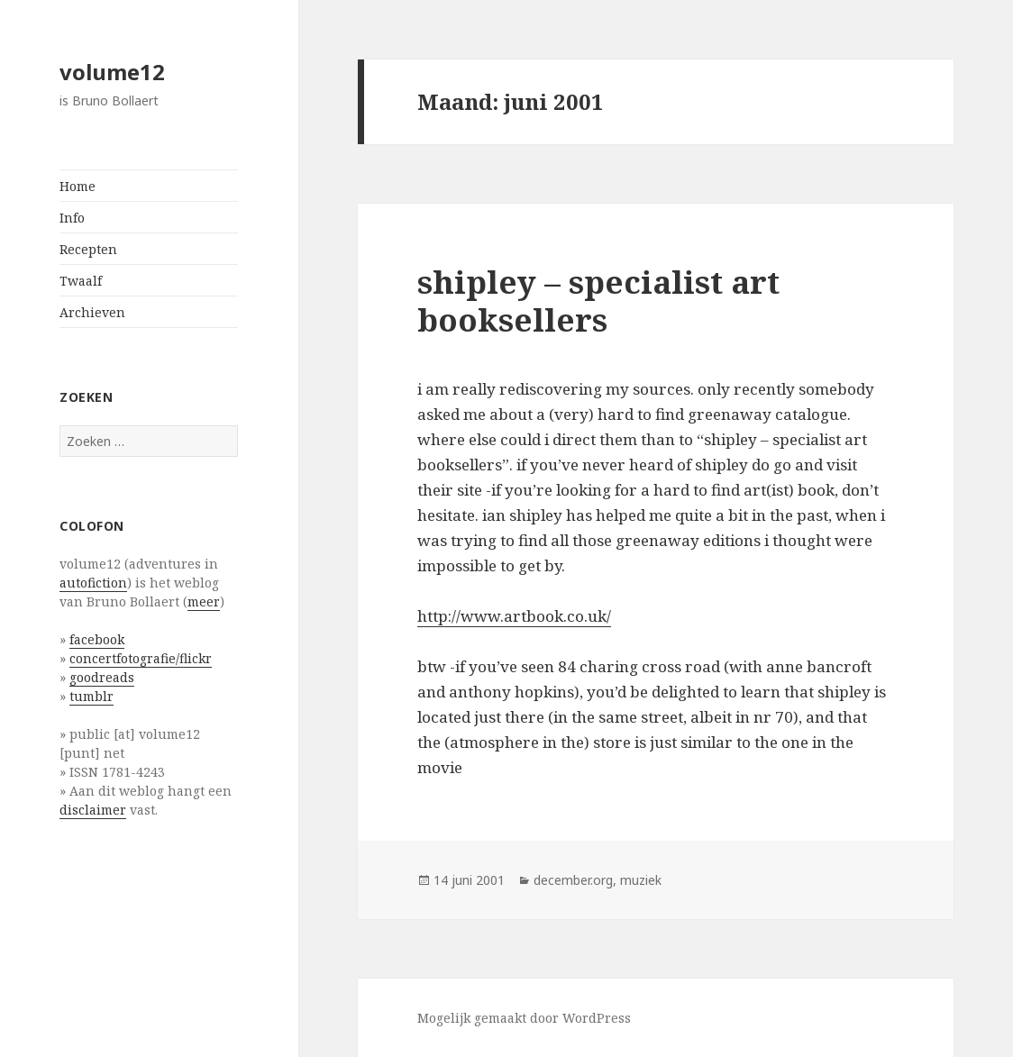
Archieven (92, 312)
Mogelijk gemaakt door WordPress (524, 1017)
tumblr (91, 696)
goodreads (101, 677)
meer (203, 601)
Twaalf (80, 280)
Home (77, 186)
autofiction (93, 582)
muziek (641, 879)
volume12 (112, 72)
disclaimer (92, 809)
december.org (573, 879)
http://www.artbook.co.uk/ (514, 616)
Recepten (88, 249)
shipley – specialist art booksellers (598, 300)
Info (72, 217)
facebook (96, 639)
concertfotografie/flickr (140, 658)
